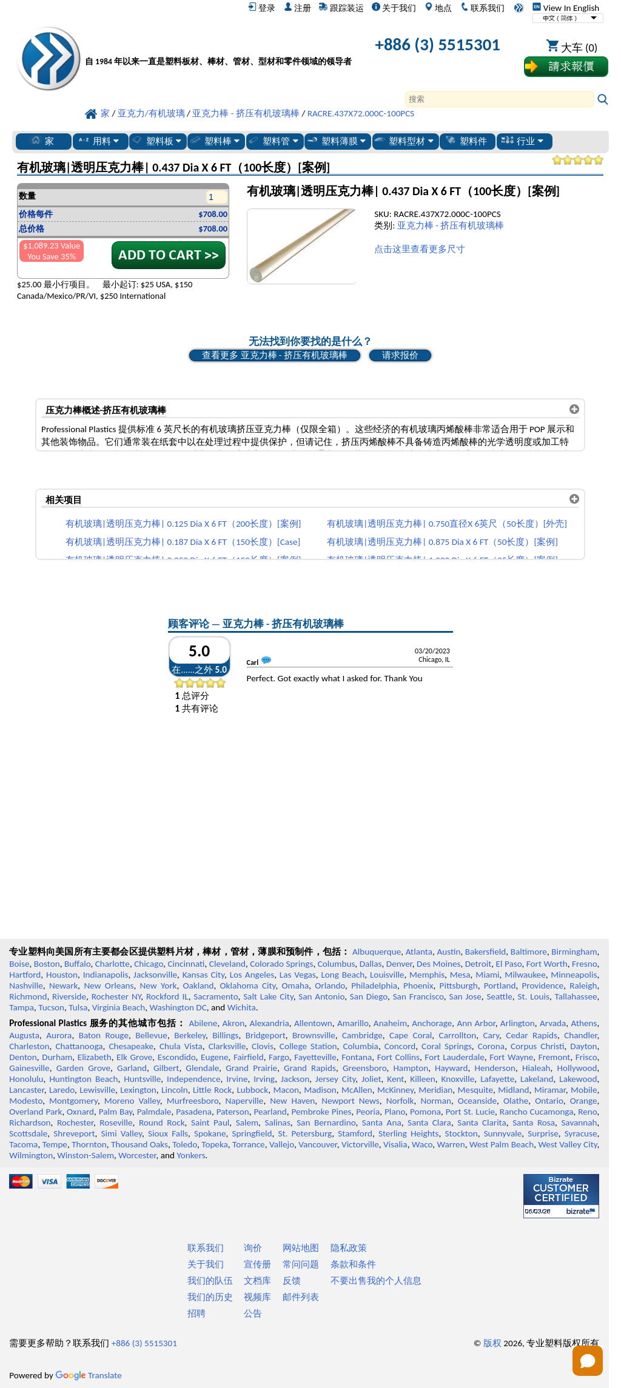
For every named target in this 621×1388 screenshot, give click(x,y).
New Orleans (108, 985)
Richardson (29, 1122)
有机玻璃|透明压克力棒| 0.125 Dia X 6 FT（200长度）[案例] (183, 523)
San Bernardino (326, 1122)
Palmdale (154, 1111)
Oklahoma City (248, 985)
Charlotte (112, 963)
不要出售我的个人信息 (376, 1280)
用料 (98, 140)
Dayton (583, 1046)
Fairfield (248, 1057)
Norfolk (400, 1100)
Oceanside (477, 1100)
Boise (19, 963)
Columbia (360, 1046)
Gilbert (166, 1068)
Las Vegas (298, 974)
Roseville (115, 1122)
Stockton (461, 1133)
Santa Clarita (481, 1122)
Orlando (330, 985)
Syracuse (581, 1133)
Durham (57, 1057)
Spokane (210, 1133)
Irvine (236, 1078)
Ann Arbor (476, 1023)
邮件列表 (301, 1297)
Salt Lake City (268, 996)
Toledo (184, 1144)
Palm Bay (115, 1111)
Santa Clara (429, 1122)
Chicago (148, 963)
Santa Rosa (533, 1122)
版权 (492, 1343)
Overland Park (35, 1111)
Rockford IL (167, 996)
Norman (435, 1100)
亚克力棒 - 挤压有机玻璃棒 (451, 225)
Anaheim (390, 1023)
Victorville (360, 1144)
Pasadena (194, 1111)
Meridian (435, 1089)
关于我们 (394, 7)
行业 (522, 140)
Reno (587, 1111)
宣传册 (257, 1264)
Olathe (515, 1100)
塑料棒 (214, 140)
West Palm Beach (501, 1144)
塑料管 (272, 140)
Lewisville (97, 1089)
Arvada (553, 1023)
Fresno (584, 963)
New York (158, 985)
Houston (62, 974)
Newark (63, 985)
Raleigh (583, 985)
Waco (422, 1144)
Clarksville (227, 1046)
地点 (438, 7)
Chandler (580, 1035)
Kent (395, 1078)
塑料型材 (403, 140)
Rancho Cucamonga (537, 1111)
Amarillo (353, 1023)
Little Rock (212, 1089)
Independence (193, 1078)
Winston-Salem (85, 1155)
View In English (565, 7)
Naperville (244, 1100)
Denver (399, 963)
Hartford (25, 974)
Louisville (387, 974)
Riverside (69, 996)
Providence (543, 985)
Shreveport (74, 1133)
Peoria (368, 1111)
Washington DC (177, 1007)
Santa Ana (381, 1122)
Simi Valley (122, 1133)
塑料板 (155, 140)
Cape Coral (410, 1035)
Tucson (51, 1007)
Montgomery (73, 1100)
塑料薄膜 (336, 140)
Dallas (371, 963)
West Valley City (567, 1144)
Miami (487, 974)
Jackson (295, 1078)
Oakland (198, 985)
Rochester (75, 1122)
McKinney (395, 1089)
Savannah (579, 1122)
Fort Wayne (511, 1057)
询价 (253, 1248)
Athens (584, 1023)
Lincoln (174, 1089)
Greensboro (364, 1068)
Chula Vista (181, 1046)
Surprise (543, 1133)
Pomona (425, 1111)
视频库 (257, 1297)
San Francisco (418, 996)
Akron (234, 1023)
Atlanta (419, 951)
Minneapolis (574, 974)
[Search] (499, 99)
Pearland (269, 1111)
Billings (225, 1035)
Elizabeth (95, 1057)
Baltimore (529, 951)
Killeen (422, 1078)
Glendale (202, 1068)
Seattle (499, 996)
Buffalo (77, 963)
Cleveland (227, 963)
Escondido (177, 1057)
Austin (448, 951)
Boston (47, 963)
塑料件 (465, 140)
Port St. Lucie (470, 1111)
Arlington (517, 1023)
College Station (308, 1046)
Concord (399, 1046)
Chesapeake (131, 1046)
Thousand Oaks (139, 1144)
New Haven (292, 1100)
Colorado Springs (281, 963)
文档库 (257, 1280)
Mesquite (475, 1089)
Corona (491, 1046)
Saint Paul (210, 1122)
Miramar (550, 1089)
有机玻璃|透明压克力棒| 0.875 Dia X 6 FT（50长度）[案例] (442, 541)
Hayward (451, 1068)
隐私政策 (349, 1248)
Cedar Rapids (531, 1035)
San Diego (369, 996)
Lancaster (26, 1089)
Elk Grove (134, 1057)
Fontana (356, 1057)
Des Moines (438, 963)
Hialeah (536, 1068)
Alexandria (269, 1023)
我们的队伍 (210, 1280)
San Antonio (321, 996)
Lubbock (252, 1089)
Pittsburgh (459, 985)
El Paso (509, 963)
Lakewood (578, 1078)
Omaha (295, 985)
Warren (451, 1144)
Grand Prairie (251, 1068)
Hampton (410, 1068)
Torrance (248, 1144)
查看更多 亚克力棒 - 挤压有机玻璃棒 (274, 355)
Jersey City (335, 1078)
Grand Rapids (310, 1068)
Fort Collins (398, 1057)
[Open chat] (587, 1361)
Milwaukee (525, 974)
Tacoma (23, 1144)
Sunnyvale (503, 1133)
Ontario (549, 1100)
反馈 (292, 1280)
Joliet (371, 1078)
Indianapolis (106, 974)
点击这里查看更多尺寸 (419, 249)
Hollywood (577, 1068)
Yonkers (190, 1155)
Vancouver (317, 1144)
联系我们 (482, 7)
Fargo (279, 1057)
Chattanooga (78, 1046)
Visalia (395, 1144)
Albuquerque (376, 951)
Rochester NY (116, 996)
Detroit (478, 963)
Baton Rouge (104, 1035)
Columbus (336, 963)
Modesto (25, 1100)
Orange (583, 1100)
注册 (297, 7)
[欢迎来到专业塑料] (218, 47)
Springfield (252, 1133)
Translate (88, 1375)
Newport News (350, 1100)
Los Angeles (252, 974)
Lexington (138, 1089)
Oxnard (80, 1111)
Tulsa (78, 1007)
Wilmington (31, 1155)
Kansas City (203, 974)
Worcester (137, 1155)
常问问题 (301, 1264)
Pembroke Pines (322, 1111)
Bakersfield (485, 951)
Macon (286, 1089)
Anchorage (432, 1023)
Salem (247, 1122)
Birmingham (574, 951)
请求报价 (400, 355)
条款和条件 (353, 1264)
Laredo (62, 1089)
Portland (500, 985)
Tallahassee (576, 996)
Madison (320, 1089)
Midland (513, 1089)
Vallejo (281, 1144)
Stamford (355, 1133)
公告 (253, 1313)
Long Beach (342, 974)
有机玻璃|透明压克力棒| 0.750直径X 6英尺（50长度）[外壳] (447, 523)
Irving (264, 1078)
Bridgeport (266, 1035)
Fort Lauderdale (454, 1057)
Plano (394, 1111)
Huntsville (142, 1078)
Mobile (584, 1089)
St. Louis (533, 996)
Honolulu (26, 1078)
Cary (491, 1035)
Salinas (277, 1122)
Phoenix (418, 985)
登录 (261, 7)
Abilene (203, 1023)
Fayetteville (315, 1057)
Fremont (555, 1057)
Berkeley (190, 1035)
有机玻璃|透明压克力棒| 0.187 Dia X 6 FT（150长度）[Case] (182, 541)
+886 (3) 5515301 (437, 44)
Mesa (460, 974)
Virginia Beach (119, 1007)
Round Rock (162, 1122)
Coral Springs (446, 1046)
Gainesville (29, 1068)
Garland (132, 1068)
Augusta (24, 1035)
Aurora (59, 1035)
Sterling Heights (408, 1133)
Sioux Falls (168, 1133)
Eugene (215, 1057)
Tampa (21, 1007)
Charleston (29, 1046)
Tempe (54, 1144)
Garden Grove (83, 1068)
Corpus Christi (537, 1046)
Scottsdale (28, 1133)
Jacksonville (155, 974)
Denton (23, 1057)
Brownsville (313, 1035)
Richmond (28, 996)
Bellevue (151, 1035)
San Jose (465, 996)
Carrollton (458, 1035)
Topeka (214, 1144)
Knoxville (458, 1078)
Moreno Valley (132, 1100)
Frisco (586, 1057)
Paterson (233, 1111)
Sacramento (215, 996)
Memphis (427, 974)
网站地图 (301, 1248)
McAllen (356, 1089)
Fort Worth (547, 963)
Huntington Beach (83, 1078)
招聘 (196, 1313)
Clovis (263, 1046)
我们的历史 (210, 1297)
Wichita (241, 1007)
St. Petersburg (305, 1133)
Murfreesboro (193, 1100)
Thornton (89, 1144)
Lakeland (536, 1078)
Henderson (494, 1068)
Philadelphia (374, 985)
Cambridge (362, 1035)
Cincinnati (185, 963)
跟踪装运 (341, 7)
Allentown (313, 1023)
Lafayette (497, 1078)
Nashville (26, 985)
